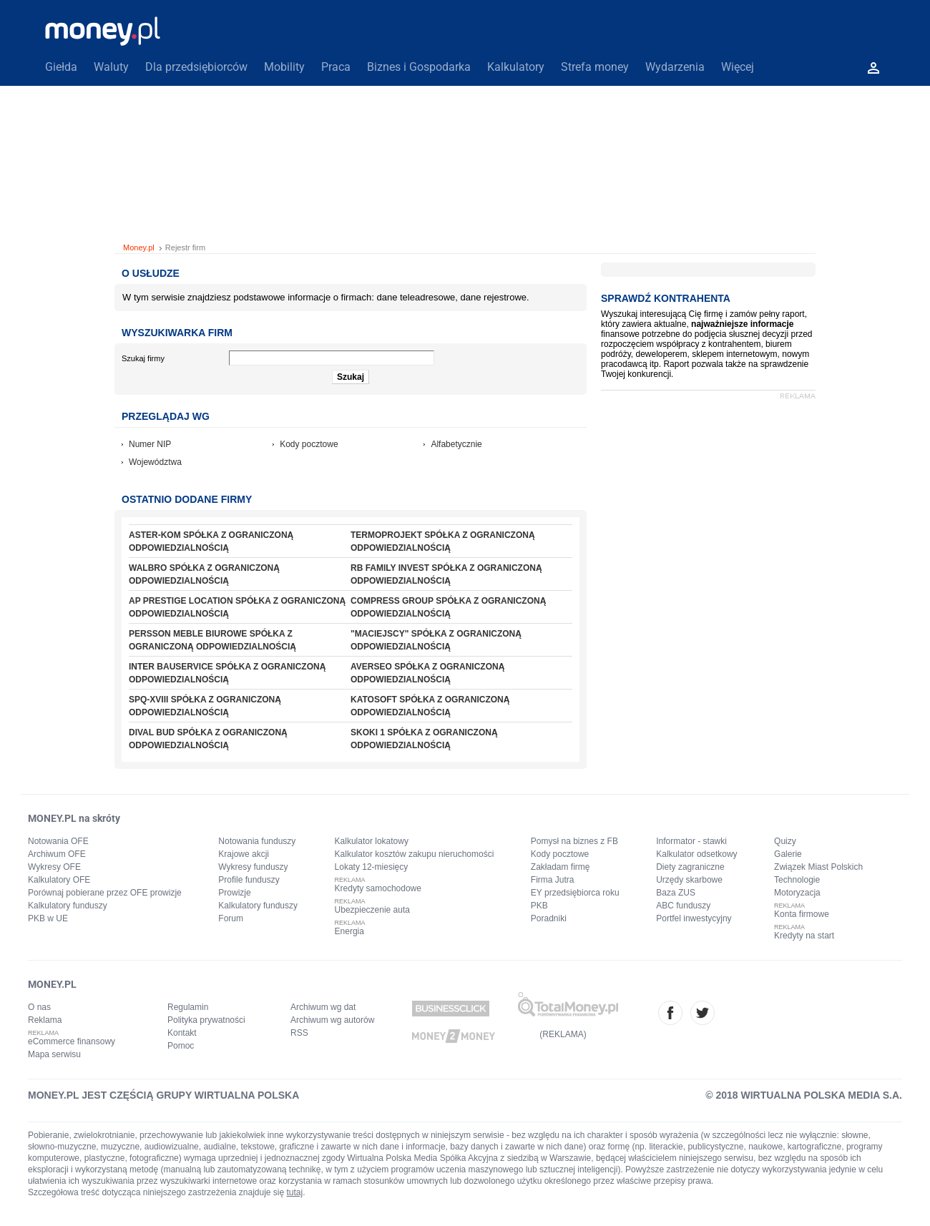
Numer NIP (150, 444)
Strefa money (595, 67)
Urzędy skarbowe (689, 880)
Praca (336, 67)
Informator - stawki (691, 841)
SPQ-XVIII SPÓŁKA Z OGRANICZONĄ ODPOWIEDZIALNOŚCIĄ (205, 706)
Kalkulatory (515, 67)
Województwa (155, 462)
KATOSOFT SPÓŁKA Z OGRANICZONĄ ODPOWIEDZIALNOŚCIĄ (430, 706)
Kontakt (182, 1033)
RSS (299, 1033)
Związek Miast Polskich (818, 867)
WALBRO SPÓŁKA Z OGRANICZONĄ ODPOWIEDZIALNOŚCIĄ (204, 574)
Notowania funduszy (256, 841)
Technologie (797, 880)
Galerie (788, 854)
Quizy (785, 841)
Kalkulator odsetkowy (696, 854)
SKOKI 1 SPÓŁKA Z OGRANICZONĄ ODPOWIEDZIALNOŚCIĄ (424, 738)
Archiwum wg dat (323, 1007)
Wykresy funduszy (253, 867)
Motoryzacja (797, 893)
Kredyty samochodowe (378, 888)
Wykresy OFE (54, 867)
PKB (539, 906)
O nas (39, 1007)
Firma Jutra (552, 880)
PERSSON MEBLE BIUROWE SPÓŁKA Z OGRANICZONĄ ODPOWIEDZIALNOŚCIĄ (212, 640)
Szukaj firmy (143, 358)
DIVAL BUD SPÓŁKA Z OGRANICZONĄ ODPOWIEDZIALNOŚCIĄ (208, 738)
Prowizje (234, 893)
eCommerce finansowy (71, 1041)
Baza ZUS (675, 893)
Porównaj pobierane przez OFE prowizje (105, 893)
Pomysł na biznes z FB (574, 841)
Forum (230, 918)
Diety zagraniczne (690, 867)
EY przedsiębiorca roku (575, 893)
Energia (349, 931)
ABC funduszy (683, 906)
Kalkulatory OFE (59, 880)
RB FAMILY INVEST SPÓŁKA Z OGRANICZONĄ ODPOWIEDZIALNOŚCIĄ (446, 574)
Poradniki (549, 918)
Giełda (61, 67)
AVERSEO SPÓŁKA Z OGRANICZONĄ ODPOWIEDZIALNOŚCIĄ (427, 673)
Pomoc (180, 1046)
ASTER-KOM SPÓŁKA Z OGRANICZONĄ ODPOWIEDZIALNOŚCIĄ (211, 541)
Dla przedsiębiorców (196, 67)
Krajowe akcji (243, 854)
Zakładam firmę (560, 867)
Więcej (737, 67)
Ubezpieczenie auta (372, 910)
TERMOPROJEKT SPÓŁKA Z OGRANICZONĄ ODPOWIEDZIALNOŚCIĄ (443, 541)
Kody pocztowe (309, 444)
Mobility (284, 67)
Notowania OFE (58, 841)
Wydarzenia (675, 67)
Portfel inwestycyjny (693, 918)
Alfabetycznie (456, 444)
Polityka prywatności (206, 1020)
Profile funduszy (248, 880)
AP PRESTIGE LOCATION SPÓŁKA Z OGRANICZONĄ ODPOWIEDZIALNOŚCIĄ (237, 607)
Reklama (45, 1020)
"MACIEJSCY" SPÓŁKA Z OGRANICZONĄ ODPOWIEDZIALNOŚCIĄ (436, 640)
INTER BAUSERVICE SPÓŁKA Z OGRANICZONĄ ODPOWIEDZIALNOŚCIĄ (227, 673)
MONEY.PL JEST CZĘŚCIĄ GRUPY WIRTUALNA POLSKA (163, 1095)
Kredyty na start (804, 936)
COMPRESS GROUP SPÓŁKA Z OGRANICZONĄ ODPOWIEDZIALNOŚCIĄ (448, 607)
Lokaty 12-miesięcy (371, 867)
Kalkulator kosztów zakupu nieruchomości (414, 854)
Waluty (111, 67)
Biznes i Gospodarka (419, 67)
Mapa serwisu (54, 1054)
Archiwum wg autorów (332, 1020)
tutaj (295, 1192)
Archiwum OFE (57, 854)
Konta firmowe (801, 914)
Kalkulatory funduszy (67, 906)
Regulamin (187, 1007)
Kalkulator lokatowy (371, 841)
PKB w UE (48, 918)
